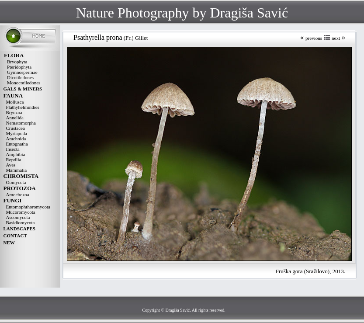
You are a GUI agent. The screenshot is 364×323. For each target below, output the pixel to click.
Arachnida (16, 138)
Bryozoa (14, 112)
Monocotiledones (23, 82)
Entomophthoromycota (28, 206)
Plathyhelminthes (22, 107)
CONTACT (15, 235)
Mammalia (16, 170)
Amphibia (15, 154)
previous (313, 38)
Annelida (15, 117)
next (336, 38)
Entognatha (17, 143)
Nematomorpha (21, 122)
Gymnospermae (22, 72)
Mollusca (15, 101)
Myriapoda (16, 133)
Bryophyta (17, 61)
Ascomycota (18, 217)
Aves (11, 164)
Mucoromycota (20, 212)
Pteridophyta (19, 66)
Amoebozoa (17, 194)
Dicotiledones (20, 77)
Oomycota (16, 182)
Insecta (13, 149)
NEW (9, 242)
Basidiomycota (20, 222)
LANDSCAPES (19, 228)
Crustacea (15, 128)
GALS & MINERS (22, 88)
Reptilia (13, 159)
